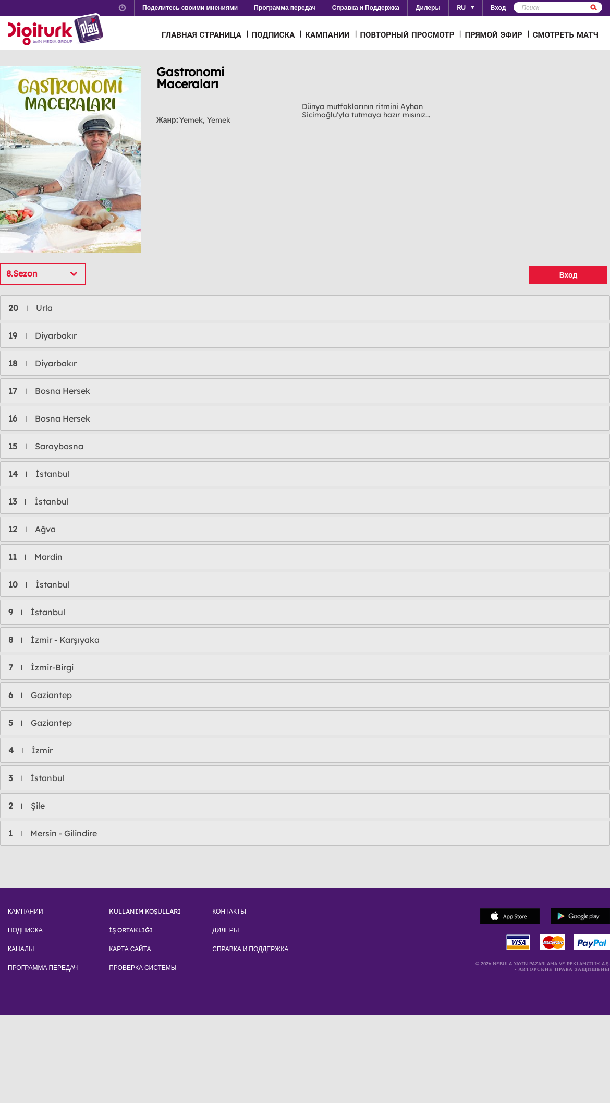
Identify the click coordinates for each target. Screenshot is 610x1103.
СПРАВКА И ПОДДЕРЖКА (250, 949)
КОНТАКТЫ (229, 911)
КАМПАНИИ (327, 35)
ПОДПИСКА (273, 35)
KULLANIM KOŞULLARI (145, 911)
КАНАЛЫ (21, 949)
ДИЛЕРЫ (225, 930)
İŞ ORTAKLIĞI (131, 930)
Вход (568, 275)
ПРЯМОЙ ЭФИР (493, 35)
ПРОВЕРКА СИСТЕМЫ (142, 968)
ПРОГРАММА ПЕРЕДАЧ (43, 968)
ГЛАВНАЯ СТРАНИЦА (201, 35)
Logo (57, 30)
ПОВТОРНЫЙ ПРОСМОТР (407, 35)
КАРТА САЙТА (130, 949)
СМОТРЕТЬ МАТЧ (566, 35)
